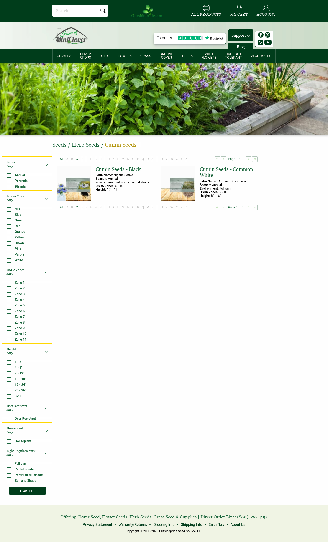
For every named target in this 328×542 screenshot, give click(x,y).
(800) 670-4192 (252, 516)
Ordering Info (163, 524)
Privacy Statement (97, 524)
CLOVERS (64, 56)
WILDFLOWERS (208, 56)
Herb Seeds (140, 516)
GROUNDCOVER (166, 56)
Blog (241, 46)
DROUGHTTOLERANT (233, 56)
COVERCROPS (85, 56)
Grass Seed (164, 516)
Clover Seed (88, 516)
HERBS (187, 56)
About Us (238, 524)
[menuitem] (64, 56)
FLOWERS (123, 56)
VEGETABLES (261, 56)
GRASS (145, 56)
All (62, 159)
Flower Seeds (114, 516)
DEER (104, 56)
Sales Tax (216, 524)
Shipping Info (191, 524)
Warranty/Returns (132, 524)
